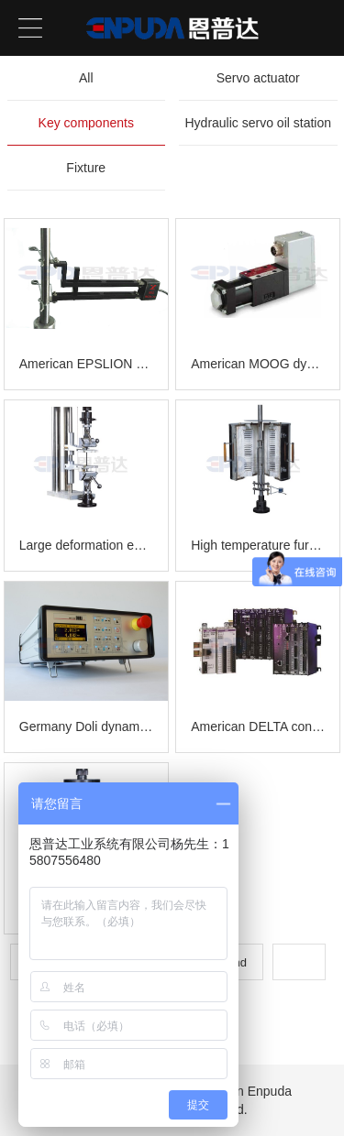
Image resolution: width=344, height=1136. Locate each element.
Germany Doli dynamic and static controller (86, 726)
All (86, 78)
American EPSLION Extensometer (86, 363)
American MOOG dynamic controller (258, 363)
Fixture (85, 167)
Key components (86, 122)
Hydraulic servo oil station (257, 122)
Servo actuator (258, 78)
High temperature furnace (258, 545)
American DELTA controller (258, 726)
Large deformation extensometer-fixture (86, 545)
